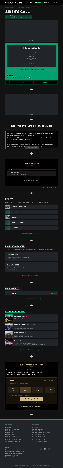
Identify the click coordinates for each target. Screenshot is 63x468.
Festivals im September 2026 (13, 439)
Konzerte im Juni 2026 (38, 435)
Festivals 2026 (9, 432)
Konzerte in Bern (37, 430)
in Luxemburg (46, 133)
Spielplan (45, 82)
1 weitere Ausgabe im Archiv (30, 275)
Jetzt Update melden (52, 187)
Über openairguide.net (11, 449)
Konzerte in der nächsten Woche (41, 432)
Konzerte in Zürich (37, 428)
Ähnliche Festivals (15, 311)
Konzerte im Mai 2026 (38, 434)
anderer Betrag (49, 389)
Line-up (21, 82)
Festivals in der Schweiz (12, 428)
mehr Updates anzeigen (31, 180)
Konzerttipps (35, 426)
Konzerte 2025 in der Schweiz (40, 437)
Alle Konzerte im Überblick (39, 441)
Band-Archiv (12, 288)
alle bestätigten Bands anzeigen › (31, 64)
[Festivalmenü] (7, 82)
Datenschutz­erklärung (11, 454)
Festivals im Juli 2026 (11, 437)
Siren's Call (29, 7)
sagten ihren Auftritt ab (23, 139)
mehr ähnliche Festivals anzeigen (31, 350)
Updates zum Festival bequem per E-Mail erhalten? (32, 69)
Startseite (8, 7)
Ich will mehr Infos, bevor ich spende (31, 405)
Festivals (14, 7)
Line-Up (32, 138)
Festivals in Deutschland (12, 430)
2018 (52, 293)
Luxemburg (22, 7)
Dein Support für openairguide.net (14, 451)
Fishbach (33, 144)
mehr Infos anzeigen (32, 147)
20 (25, 390)
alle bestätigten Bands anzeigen (31, 233)
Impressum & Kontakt (11, 456)
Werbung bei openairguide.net (13, 453)
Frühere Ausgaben (15, 246)
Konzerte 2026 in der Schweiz (40, 439)
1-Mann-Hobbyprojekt (31, 370)
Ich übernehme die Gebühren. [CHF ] (20, 394)
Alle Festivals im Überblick (12, 441)
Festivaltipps (8, 426)
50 (37, 390)
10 (13, 390)
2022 (55, 293)
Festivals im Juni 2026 (11, 435)
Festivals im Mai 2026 (11, 434)
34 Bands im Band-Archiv (31, 298)
